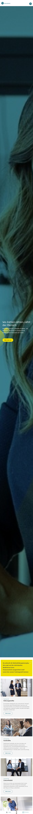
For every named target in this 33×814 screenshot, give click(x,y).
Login (8, 812)
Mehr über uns (7, 340)
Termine (25, 812)
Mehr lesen (8, 713)
